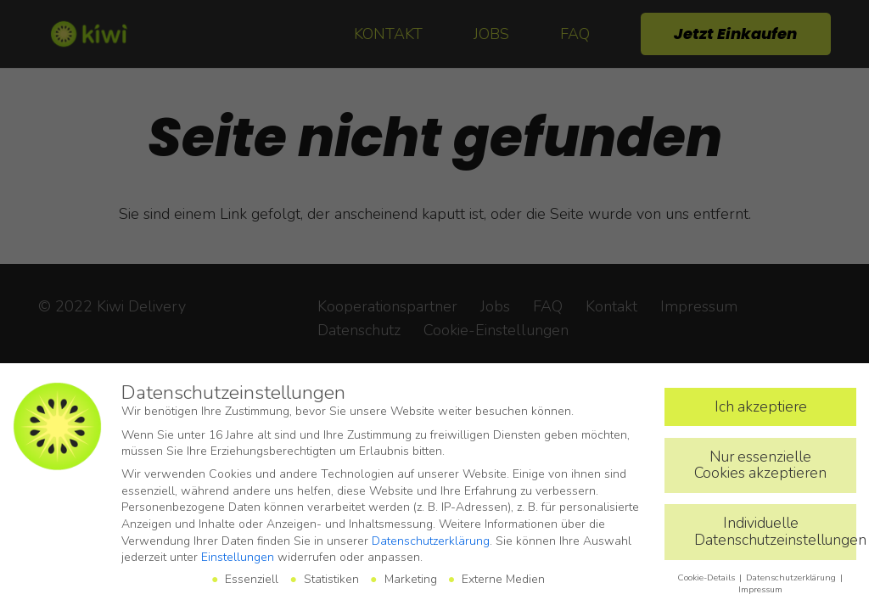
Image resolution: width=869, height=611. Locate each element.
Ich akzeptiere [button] (761, 406)
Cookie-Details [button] (707, 577)
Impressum (760, 589)
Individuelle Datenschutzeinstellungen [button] (775, 531)
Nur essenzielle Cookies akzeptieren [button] (760, 465)
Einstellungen (237, 557)
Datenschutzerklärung (431, 541)
